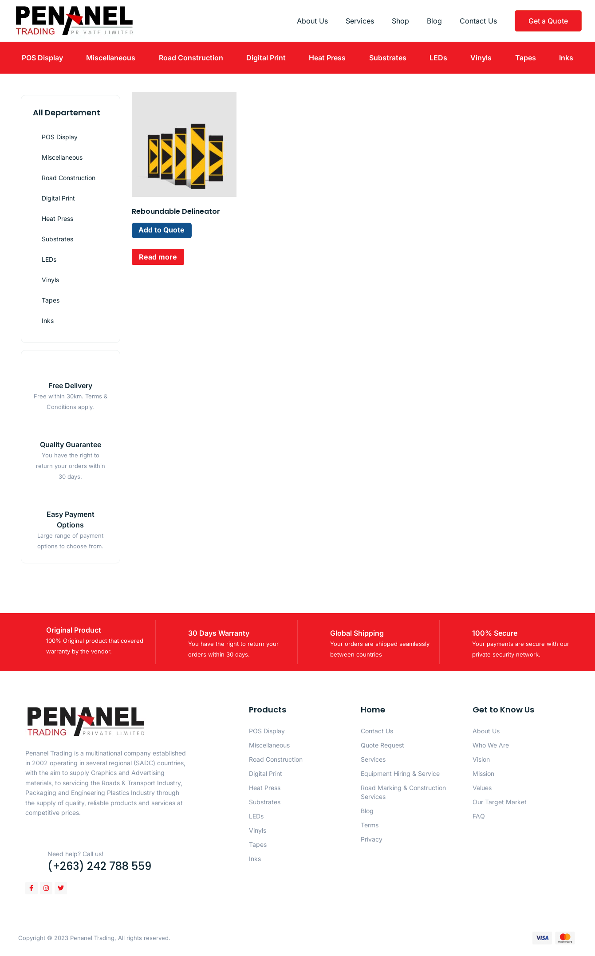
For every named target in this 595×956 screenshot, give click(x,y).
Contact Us (478, 20)
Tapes (525, 57)
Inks (566, 57)
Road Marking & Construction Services (403, 792)
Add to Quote (162, 230)
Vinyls (481, 57)
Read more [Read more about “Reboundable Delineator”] (158, 256)
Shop (400, 20)
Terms (369, 825)
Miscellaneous (110, 57)
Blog (434, 20)
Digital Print (266, 57)
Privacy (371, 839)
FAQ (479, 816)
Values (482, 787)
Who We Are (491, 745)
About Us (312, 20)
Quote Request (382, 745)
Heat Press (327, 57)
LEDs (438, 57)
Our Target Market (500, 802)
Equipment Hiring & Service (400, 773)
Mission (483, 773)
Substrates (387, 57)
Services (360, 20)
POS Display (42, 57)
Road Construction (191, 57)
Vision (481, 759)
